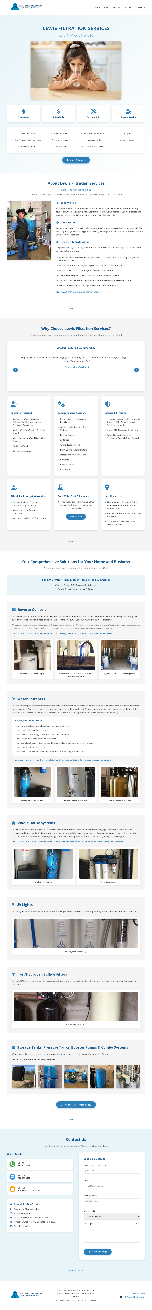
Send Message (97, 1252)
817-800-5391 (139, 1293)
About (106, 7)
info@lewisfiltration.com (134, 1297)
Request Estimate (76, 160)
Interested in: (90, 1211)
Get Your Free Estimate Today (76, 1104)
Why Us (116, 7)
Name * (95, 1165)
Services (127, 7)
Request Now (76, 516)
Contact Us (140, 7)
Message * (112, 1223)
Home (97, 7)
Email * (87, 1180)
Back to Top (76, 308)
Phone (90, 1195)
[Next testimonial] (136, 370)
